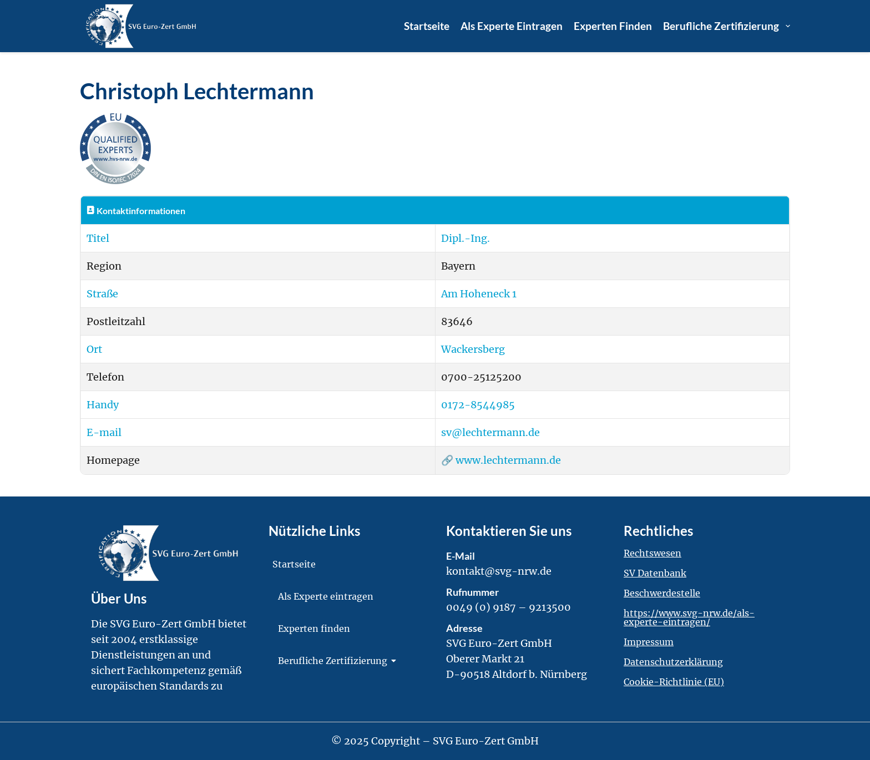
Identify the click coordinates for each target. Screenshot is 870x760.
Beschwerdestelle (662, 593)
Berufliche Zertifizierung (726, 26)
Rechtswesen (652, 553)
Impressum (649, 641)
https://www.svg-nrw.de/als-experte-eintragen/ (689, 617)
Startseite (426, 25)
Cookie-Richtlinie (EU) (674, 681)
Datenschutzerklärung (673, 661)
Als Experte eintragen (512, 25)
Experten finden (613, 25)
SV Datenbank (655, 573)
